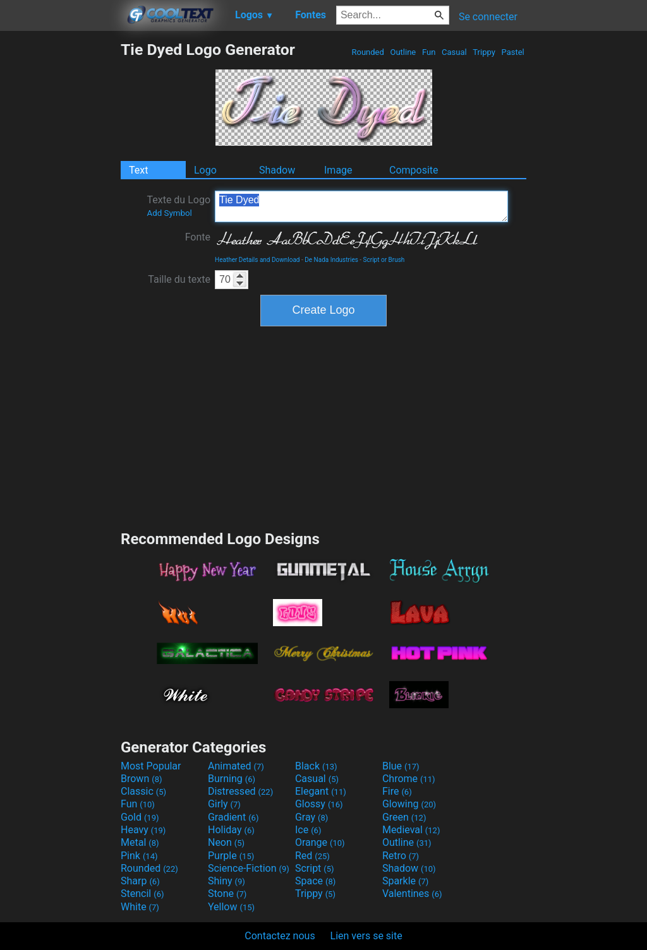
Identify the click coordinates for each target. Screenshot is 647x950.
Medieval (411, 830)
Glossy (319, 804)
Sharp (140, 881)
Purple (231, 856)
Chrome (408, 779)
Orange (320, 842)
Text (138, 170)
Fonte (197, 237)
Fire (397, 791)
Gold (140, 817)
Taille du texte (179, 279)
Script (314, 868)
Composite (413, 170)
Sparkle (405, 881)
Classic (143, 791)
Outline (403, 52)
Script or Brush (384, 259)
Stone (227, 894)
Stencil (142, 894)
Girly (224, 804)
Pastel (512, 52)
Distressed (240, 791)
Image (338, 170)
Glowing (409, 804)
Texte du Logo (178, 206)
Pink (139, 856)
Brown (141, 779)
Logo (205, 170)
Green (404, 817)
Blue (401, 766)
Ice (308, 830)
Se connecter (488, 17)
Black (316, 766)
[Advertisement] (60, 229)
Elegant (320, 791)
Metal (140, 842)
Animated (236, 766)
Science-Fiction (248, 868)
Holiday (231, 830)
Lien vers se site (366, 936)
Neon (226, 842)
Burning (231, 779)
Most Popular (151, 766)
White (140, 907)
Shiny (226, 881)
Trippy (484, 52)
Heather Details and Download (257, 259)
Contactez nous (280, 936)
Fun (429, 52)
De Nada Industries (331, 259)
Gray (311, 817)
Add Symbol (169, 213)
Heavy (143, 830)
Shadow (277, 170)
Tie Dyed (361, 206)
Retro (400, 856)
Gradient (233, 817)
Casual (454, 52)
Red (312, 856)
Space (315, 881)
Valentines (412, 894)
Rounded (367, 52)
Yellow (231, 907)
